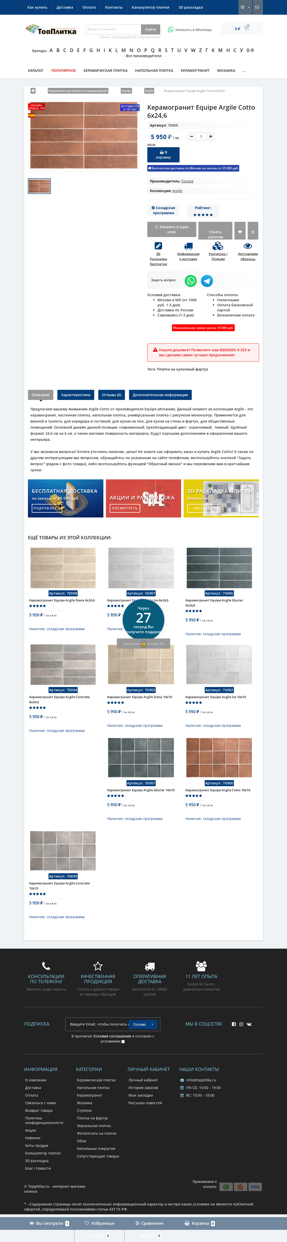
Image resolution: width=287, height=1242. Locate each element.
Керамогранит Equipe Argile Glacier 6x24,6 (214, 606)
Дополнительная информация (160, 394)
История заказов (143, 1102)
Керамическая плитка (105, 70)
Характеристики (75, 394)
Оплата (89, 7)
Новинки (32, 1153)
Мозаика (226, 70)
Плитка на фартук (92, 1133)
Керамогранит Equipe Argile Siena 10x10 (139, 704)
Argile (177, 190)
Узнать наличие (215, 234)
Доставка (65, 7)
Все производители (143, 55)
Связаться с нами (40, 1118)
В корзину (163, 155)
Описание (41, 394)
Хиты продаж (36, 1160)
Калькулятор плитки (150, 7)
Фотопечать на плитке (97, 1148)
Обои (81, 1156)
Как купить (37, 7)
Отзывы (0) (111, 394)
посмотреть (125, 508)
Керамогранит (195, 70)
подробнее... (47, 508)
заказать (202, 508)
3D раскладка (191, 7)
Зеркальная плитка (94, 1140)
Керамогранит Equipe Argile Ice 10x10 (215, 704)
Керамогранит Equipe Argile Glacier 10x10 (140, 801)
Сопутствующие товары (98, 1171)
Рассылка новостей (145, 1118)
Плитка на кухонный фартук (182, 369)
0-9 (250, 50)
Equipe (188, 181)
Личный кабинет (143, 1095)
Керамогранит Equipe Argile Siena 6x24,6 (62, 604)
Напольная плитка (154, 70)
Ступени (84, 1125)
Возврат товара (39, 1125)
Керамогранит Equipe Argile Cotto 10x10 (217, 801)
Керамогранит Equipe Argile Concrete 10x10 (59, 901)
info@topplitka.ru (198, 1095)
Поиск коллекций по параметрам (130, 37)
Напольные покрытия (96, 1163)
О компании (35, 1095)
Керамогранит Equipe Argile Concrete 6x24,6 (59, 707)
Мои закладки (141, 1110)
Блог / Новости (38, 1183)
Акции (30, 1145)
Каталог (36, 70)
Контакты (113, 7)
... (244, 70)
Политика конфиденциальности (44, 1135)
